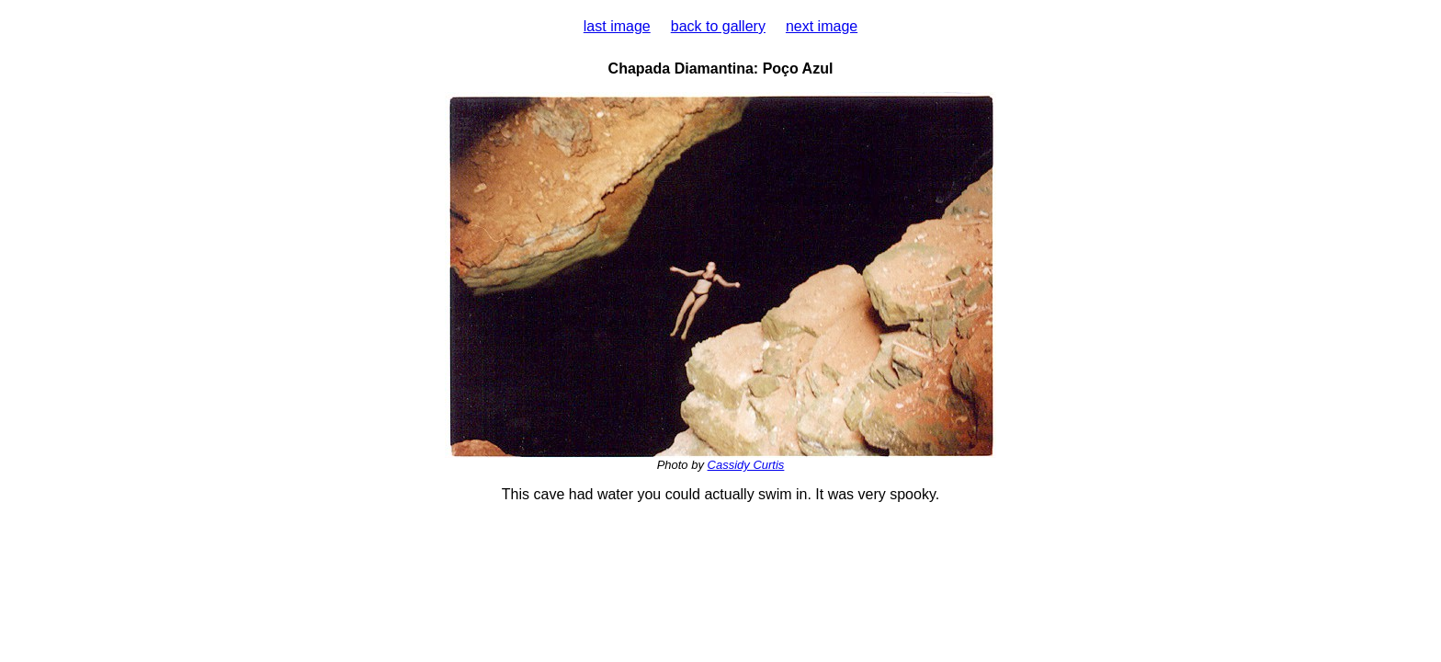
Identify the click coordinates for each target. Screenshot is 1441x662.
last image (617, 26)
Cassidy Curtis (746, 465)
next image (821, 26)
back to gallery (718, 26)
